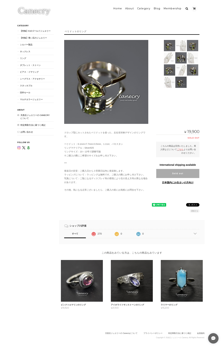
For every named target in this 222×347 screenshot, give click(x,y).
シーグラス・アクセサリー (32, 78)
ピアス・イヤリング (29, 71)
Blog (157, 8)
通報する (194, 211)
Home (117, 8)
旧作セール (25, 92)
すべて (75, 233)
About (129, 8)
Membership (172, 8)
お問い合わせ (26, 131)
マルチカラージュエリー (31, 99)
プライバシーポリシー (153, 333)
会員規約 (201, 333)
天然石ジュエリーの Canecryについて (35, 116)
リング (23, 58)
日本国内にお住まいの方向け (178, 182)
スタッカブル (26, 85)
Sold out (177, 173)
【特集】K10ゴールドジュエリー (35, 30)
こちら (180, 149)
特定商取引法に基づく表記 (32, 125)
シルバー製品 (26, 44)
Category (143, 8)
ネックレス (25, 51)
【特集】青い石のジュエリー (33, 37)
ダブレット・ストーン (30, 64)
